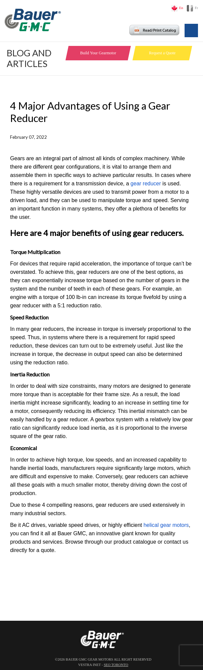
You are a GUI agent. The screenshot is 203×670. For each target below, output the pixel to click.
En (181, 8)
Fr (196, 8)
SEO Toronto (116, 665)
